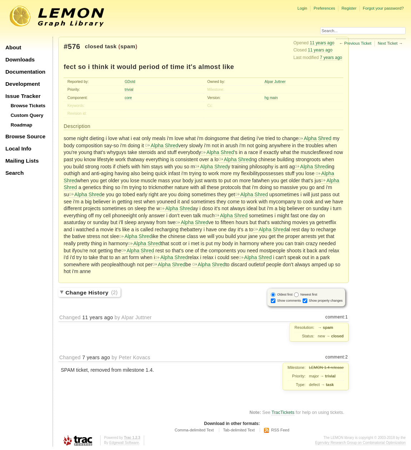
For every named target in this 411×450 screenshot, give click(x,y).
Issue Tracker (22, 96)
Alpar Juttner (275, 82)
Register (349, 8)
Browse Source (25, 136)
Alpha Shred (314, 138)
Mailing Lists (22, 161)
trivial (129, 90)
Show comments (289, 300)
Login (302, 8)
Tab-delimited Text (239, 430)
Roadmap (22, 125)
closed (94, 46)
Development (22, 84)
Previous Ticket (357, 43)
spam (127, 46)
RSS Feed (280, 430)
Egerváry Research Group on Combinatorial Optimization (360, 443)
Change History (91, 292)
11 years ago (322, 42)
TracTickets (282, 412)
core (128, 98)
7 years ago (331, 57)
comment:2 (337, 357)
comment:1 (337, 317)
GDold (130, 82)
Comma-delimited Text (194, 430)
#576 (72, 46)
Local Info (18, 148)
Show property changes (326, 300)
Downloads (20, 59)
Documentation (25, 72)
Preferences (324, 8)
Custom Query (27, 115)
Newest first (308, 294)
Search (14, 173)
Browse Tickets (28, 105)
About (13, 47)
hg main (271, 98)
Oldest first (285, 294)
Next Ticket (387, 43)
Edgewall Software (124, 443)
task (111, 46)
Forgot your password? (383, 8)
